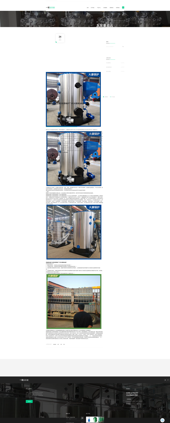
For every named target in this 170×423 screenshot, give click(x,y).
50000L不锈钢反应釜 (70, 417)
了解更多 (29, 401)
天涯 (61, 344)
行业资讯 (108, 69)
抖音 (64, 344)
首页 (88, 7)
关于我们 (92, 7)
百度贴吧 (54, 344)
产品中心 (99, 7)
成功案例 (105, 7)
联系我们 (118, 7)
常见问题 (129, 21)
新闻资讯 (111, 7)
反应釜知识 (109, 73)
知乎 (58, 344)
